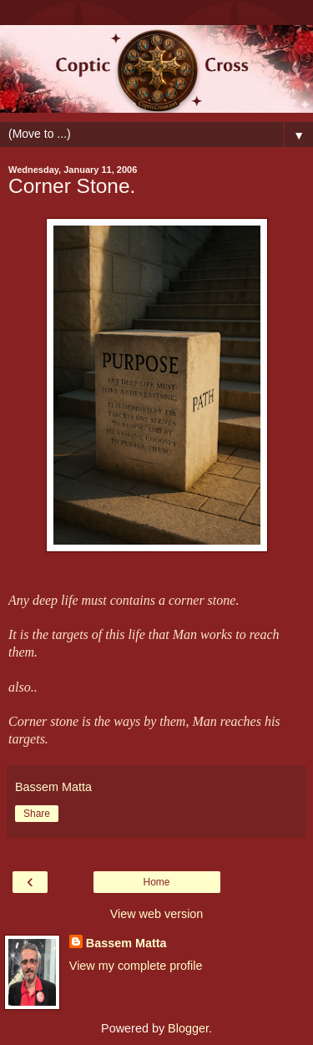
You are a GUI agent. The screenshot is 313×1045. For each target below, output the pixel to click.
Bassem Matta (126, 943)
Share (36, 813)
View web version (157, 914)
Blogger (188, 1028)
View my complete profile (136, 965)
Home (156, 882)
